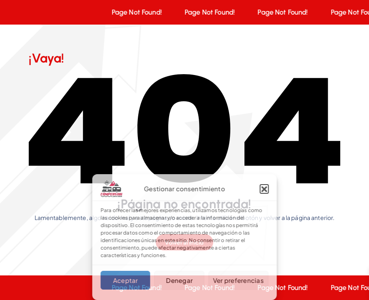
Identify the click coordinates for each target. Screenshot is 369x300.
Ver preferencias (238, 280)
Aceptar (125, 280)
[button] (264, 189)
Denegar (179, 280)
